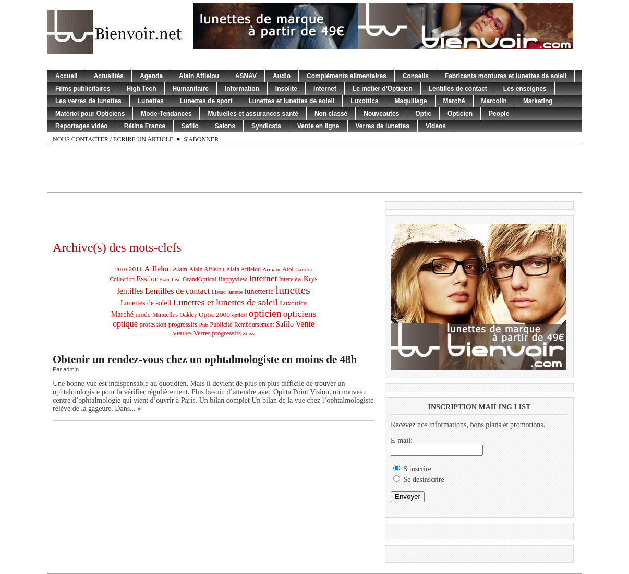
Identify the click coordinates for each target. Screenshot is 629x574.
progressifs (182, 324)
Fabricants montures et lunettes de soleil (505, 76)
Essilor (147, 278)
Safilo (190, 126)
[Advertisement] (314, 168)
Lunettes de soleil (145, 303)
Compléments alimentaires (346, 76)
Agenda (151, 76)
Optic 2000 (214, 314)
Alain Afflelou (199, 76)
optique (125, 323)
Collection (122, 279)
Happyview (232, 279)
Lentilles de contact (458, 88)
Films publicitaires (82, 88)
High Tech (141, 88)
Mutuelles (165, 314)
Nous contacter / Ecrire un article (113, 139)
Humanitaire (191, 88)
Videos (436, 126)
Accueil (66, 76)
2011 (135, 269)
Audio (282, 76)
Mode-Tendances (166, 113)
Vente (305, 323)
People (499, 113)
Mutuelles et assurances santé (253, 113)
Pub (203, 324)
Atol (288, 269)
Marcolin (494, 101)
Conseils (416, 76)
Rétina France (144, 126)
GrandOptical (199, 279)
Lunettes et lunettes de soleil (291, 101)
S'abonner (201, 139)
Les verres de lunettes (88, 101)
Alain (180, 269)
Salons (225, 126)
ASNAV (246, 76)
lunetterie (259, 291)
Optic (423, 113)
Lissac (219, 292)
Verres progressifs (217, 333)
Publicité (221, 324)
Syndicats (266, 126)
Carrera (303, 269)
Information (242, 88)
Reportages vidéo (81, 126)
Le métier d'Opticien (383, 88)
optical (239, 315)
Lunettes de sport (206, 101)
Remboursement (254, 324)
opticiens (299, 313)
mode (143, 314)
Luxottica (364, 101)
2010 (121, 269)
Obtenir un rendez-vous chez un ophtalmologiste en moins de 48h (205, 359)
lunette (235, 292)
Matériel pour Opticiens (90, 113)
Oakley (188, 314)
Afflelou (157, 269)
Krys (311, 279)
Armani (271, 269)
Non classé (330, 113)
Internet (324, 88)
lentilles (130, 290)
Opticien (460, 113)
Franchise (169, 279)
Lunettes (151, 101)
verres (182, 333)
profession (152, 324)
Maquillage (410, 101)
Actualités (109, 76)
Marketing (538, 101)
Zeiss (249, 333)
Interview (290, 279)
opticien (265, 313)
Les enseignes (525, 88)
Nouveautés (381, 113)
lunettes (292, 290)
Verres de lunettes (382, 126)
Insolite (286, 88)
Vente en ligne (318, 126)
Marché (454, 101)
